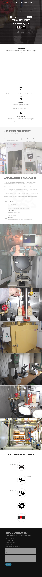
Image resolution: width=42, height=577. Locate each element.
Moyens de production (25, 2)
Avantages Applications (13, 4)
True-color (19, 575)
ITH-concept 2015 (8, 575)
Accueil (8, 2)
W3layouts (27, 575)
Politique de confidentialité (33, 575)
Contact (24, 4)
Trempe (15, 2)
